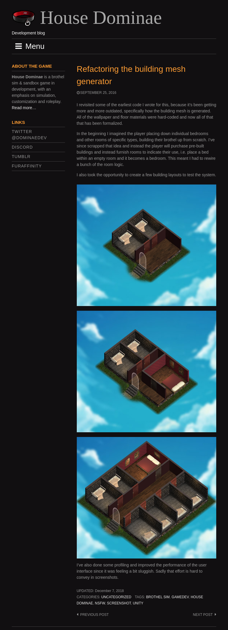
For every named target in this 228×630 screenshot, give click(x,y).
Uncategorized (116, 597)
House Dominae (101, 17)
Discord (22, 147)
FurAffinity (27, 166)
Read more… (24, 107)
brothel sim (157, 597)
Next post (203, 615)
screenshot (119, 603)
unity (138, 603)
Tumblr (21, 156)
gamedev (180, 597)
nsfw (100, 603)
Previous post (94, 615)
